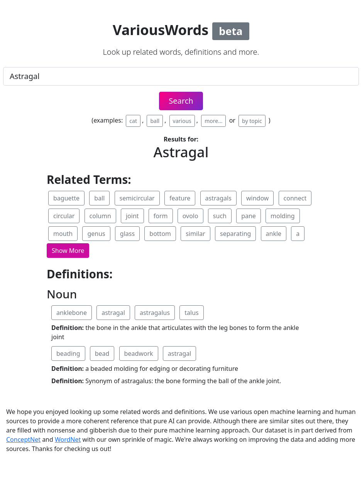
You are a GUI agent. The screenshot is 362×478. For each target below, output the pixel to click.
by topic (252, 121)
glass (127, 233)
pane (248, 216)
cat (133, 121)
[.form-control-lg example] (181, 76)
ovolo (190, 216)
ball (154, 121)
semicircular (137, 198)
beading (68, 353)
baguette (66, 198)
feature (179, 198)
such (220, 216)
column (100, 216)
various (182, 121)
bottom (160, 233)
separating (235, 233)
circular (63, 216)
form (161, 216)
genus (96, 233)
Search (181, 101)
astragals (218, 198)
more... (213, 121)
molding (282, 216)
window (257, 198)
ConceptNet (23, 439)
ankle (274, 233)
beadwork (138, 353)
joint (132, 216)
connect (295, 198)
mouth (63, 233)
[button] (68, 250)
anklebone (71, 312)
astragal (113, 312)
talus (191, 312)
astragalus (155, 312)
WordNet (68, 439)
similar (195, 233)
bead (102, 353)
